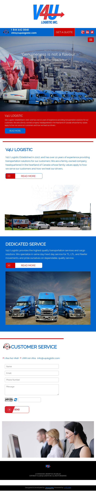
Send (17, 410)
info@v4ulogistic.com (48, 358)
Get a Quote (64, 32)
